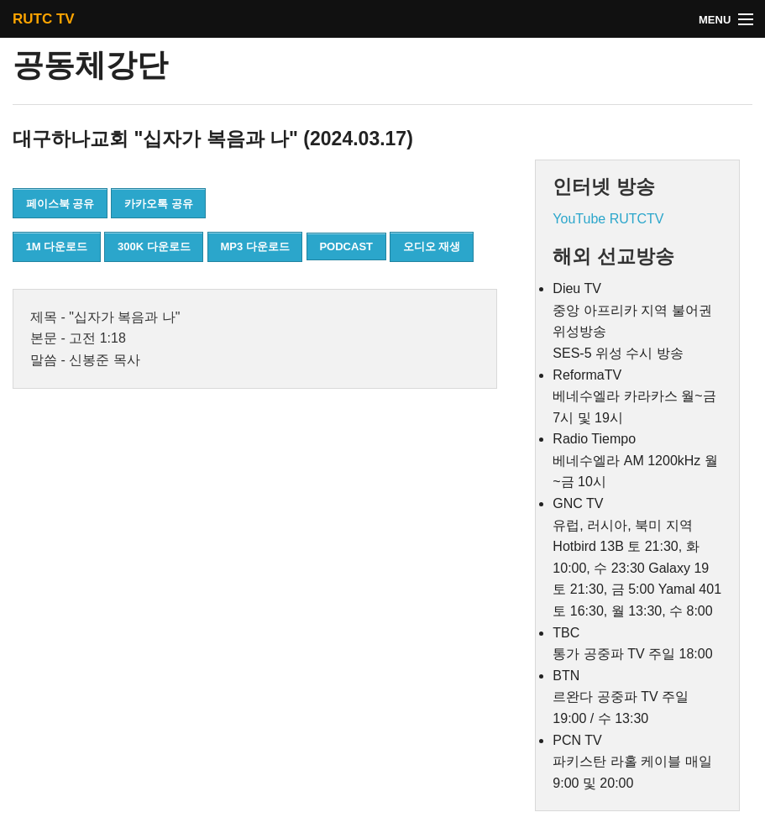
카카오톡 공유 (158, 203)
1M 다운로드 (57, 246)
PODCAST (346, 246)
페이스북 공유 (60, 203)
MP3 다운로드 (254, 246)
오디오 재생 (432, 246)
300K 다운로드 (154, 246)
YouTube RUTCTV (608, 219)
